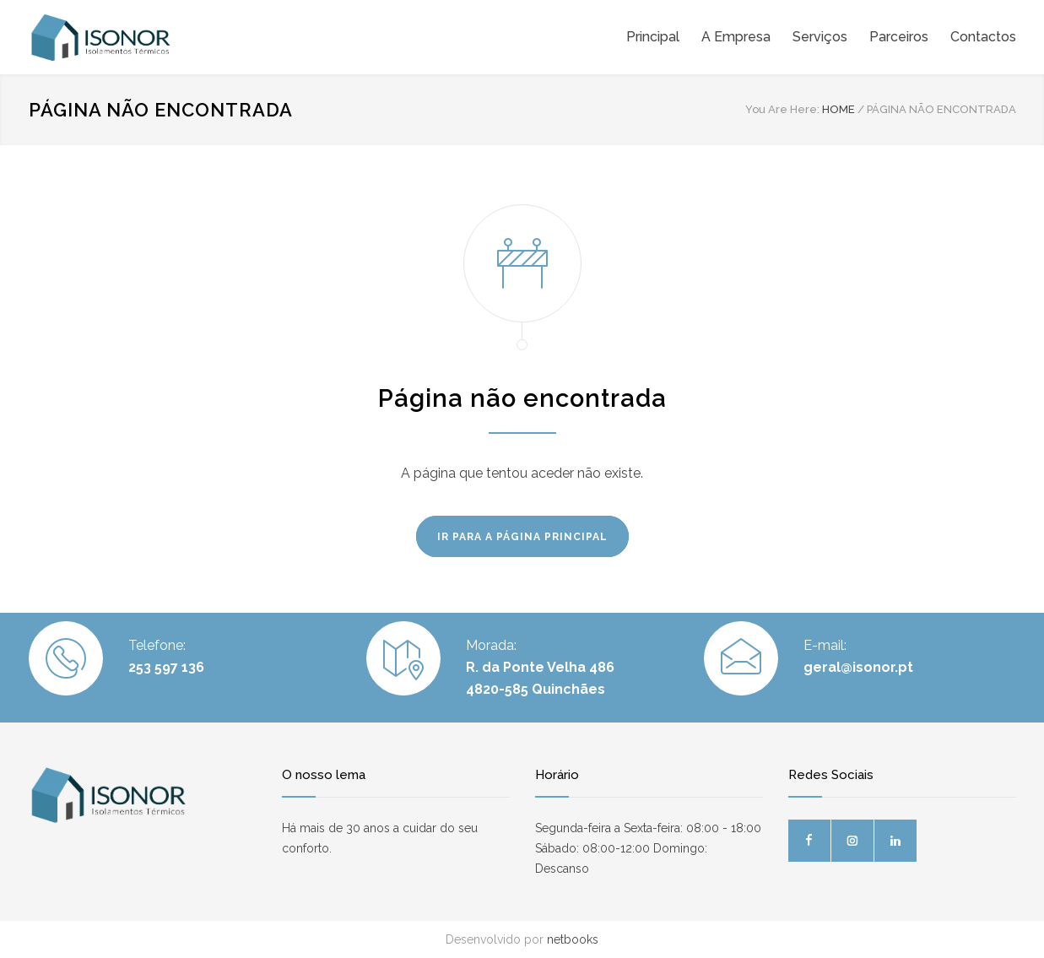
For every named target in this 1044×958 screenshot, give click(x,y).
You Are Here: (782, 109)
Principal (652, 37)
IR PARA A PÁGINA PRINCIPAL (522, 537)
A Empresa (736, 37)
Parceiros (898, 37)
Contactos (983, 37)
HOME (838, 109)
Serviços (819, 37)
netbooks (572, 939)
